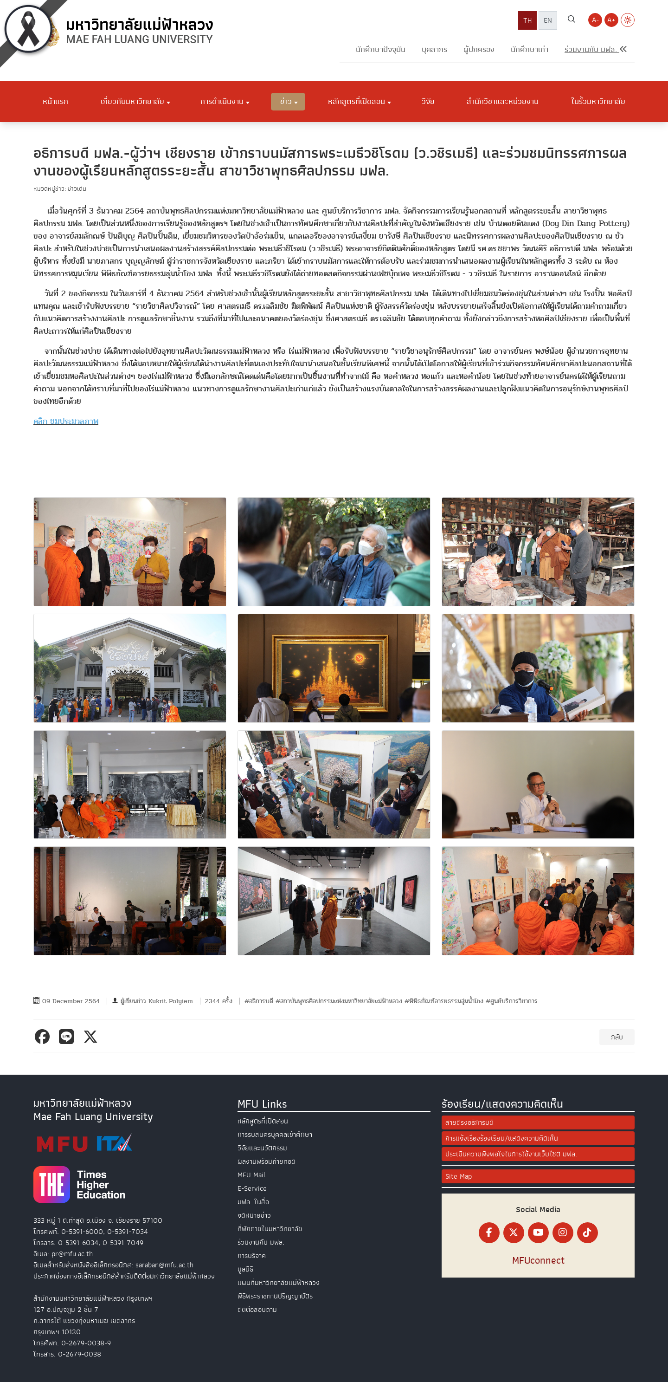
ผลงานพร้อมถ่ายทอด (266, 1161)
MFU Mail (251, 1175)
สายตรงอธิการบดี (469, 1122)
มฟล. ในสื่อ (253, 1201)
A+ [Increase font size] (611, 20)
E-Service (252, 1188)
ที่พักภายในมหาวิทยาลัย (270, 1228)
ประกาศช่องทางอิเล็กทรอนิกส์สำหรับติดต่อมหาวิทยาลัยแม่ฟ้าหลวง (124, 1276)
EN (548, 20)
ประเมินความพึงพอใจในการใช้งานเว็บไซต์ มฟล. (511, 1154)
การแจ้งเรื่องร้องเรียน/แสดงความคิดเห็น (501, 1138)
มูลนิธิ (245, 1269)
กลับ (617, 1037)
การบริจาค (252, 1255)
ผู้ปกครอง (479, 49)
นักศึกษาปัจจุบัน (380, 49)
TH (527, 20)
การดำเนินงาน (222, 101)
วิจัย (428, 101)
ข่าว (286, 101)
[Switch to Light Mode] (628, 20)
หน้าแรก (55, 101)
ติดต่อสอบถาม (257, 1309)
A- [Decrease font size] (595, 20)
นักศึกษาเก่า (529, 49)
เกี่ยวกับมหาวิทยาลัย (132, 101)
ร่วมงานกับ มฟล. (261, 1242)
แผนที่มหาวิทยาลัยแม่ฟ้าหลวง (279, 1282)
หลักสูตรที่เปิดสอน (356, 101)
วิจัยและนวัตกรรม (262, 1148)
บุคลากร (434, 49)
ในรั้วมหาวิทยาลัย (598, 101)
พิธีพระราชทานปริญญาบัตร (275, 1296)
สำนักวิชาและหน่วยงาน (503, 101)
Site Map (458, 1176)
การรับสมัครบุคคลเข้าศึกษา (275, 1134)
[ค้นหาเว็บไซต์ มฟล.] (571, 20)
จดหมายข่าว (254, 1215)
